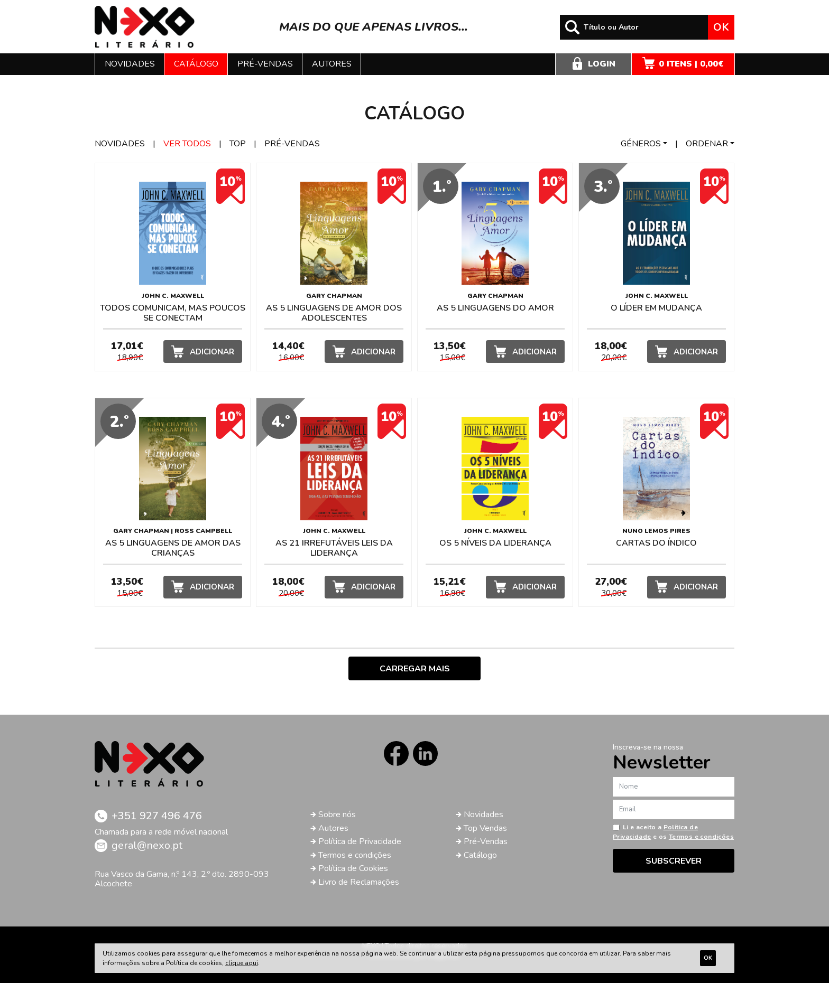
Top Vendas (485, 828)
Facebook (396, 753)
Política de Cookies (353, 868)
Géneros (641, 143)
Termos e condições (354, 855)
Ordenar (707, 143)
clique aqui (241, 963)
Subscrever (674, 861)
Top (237, 143)
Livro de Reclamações (358, 882)
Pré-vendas (265, 64)
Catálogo (196, 64)
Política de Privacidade (359, 841)
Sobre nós (337, 814)
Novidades (130, 64)
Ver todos (187, 143)
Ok (721, 27)
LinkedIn (425, 753)
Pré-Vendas (486, 841)
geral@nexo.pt (147, 845)
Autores (332, 64)
